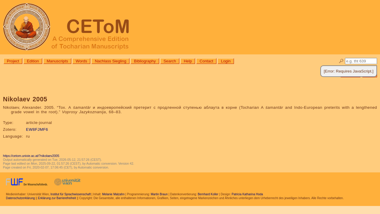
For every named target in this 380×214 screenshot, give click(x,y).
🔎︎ (341, 61)
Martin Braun (159, 194)
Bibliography (145, 61)
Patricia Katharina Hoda (247, 194)
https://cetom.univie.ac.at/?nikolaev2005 (31, 156)
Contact (206, 61)
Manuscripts (57, 61)
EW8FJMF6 (37, 129)
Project (13, 61)
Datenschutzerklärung (20, 198)
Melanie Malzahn (113, 194)
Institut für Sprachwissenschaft (70, 194)
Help (188, 61)
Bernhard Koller (208, 194)
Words (81, 61)
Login (226, 61)
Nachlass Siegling (110, 61)
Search (170, 61)
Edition (33, 61)
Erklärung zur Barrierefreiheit (57, 198)
